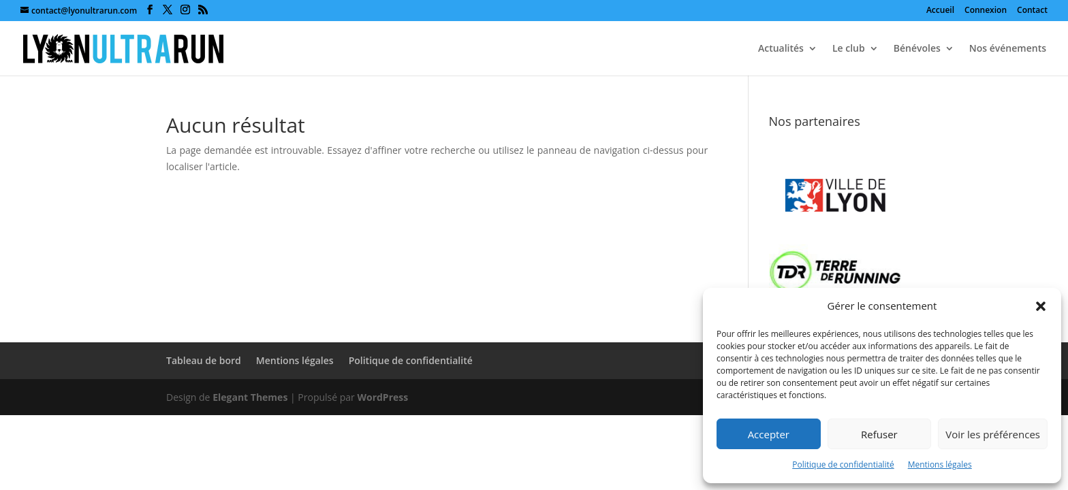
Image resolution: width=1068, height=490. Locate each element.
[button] (1041, 306)
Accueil (940, 11)
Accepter (768, 434)
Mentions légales (940, 464)
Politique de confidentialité (843, 464)
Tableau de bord (203, 360)
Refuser (879, 434)
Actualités (781, 49)
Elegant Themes (250, 397)
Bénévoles (917, 49)
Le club (848, 49)
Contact (1032, 11)
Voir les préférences (992, 434)
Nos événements (1007, 49)
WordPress (382, 397)
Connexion (985, 11)
